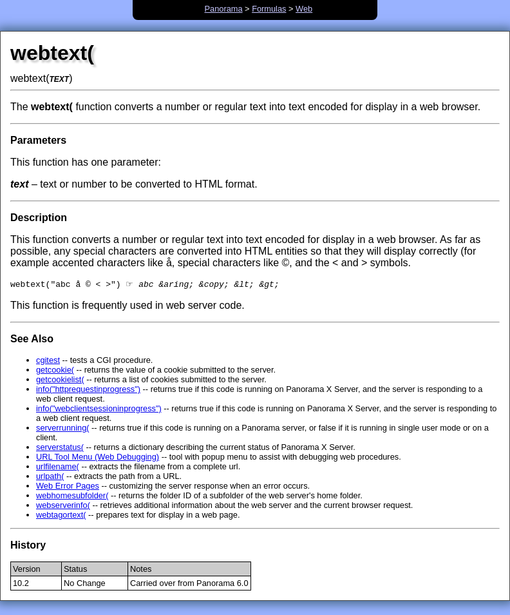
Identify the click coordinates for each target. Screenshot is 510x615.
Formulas (269, 9)
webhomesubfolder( (72, 497)
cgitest (48, 361)
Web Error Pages (67, 487)
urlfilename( (57, 468)
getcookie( (55, 371)
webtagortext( (61, 516)
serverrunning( (63, 429)
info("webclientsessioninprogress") (99, 410)
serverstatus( (60, 448)
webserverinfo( (63, 506)
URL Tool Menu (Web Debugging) (97, 458)
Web (304, 9)
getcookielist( (60, 381)
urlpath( (50, 477)
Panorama (224, 9)
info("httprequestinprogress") (88, 390)
